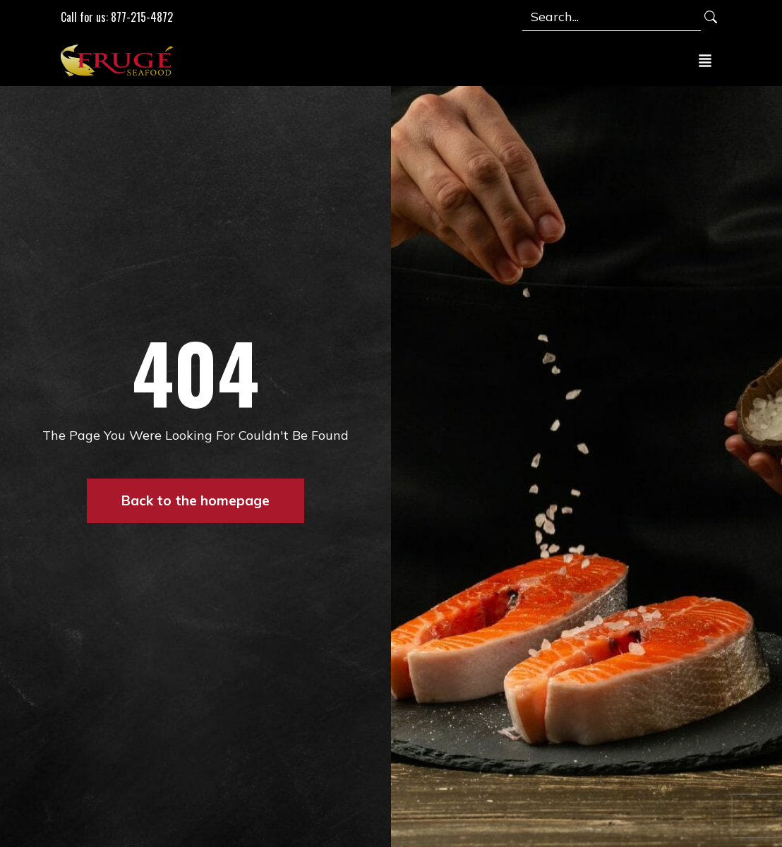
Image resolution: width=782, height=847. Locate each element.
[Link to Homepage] (120, 60)
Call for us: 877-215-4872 (117, 16)
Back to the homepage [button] (195, 500)
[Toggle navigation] (705, 60)
